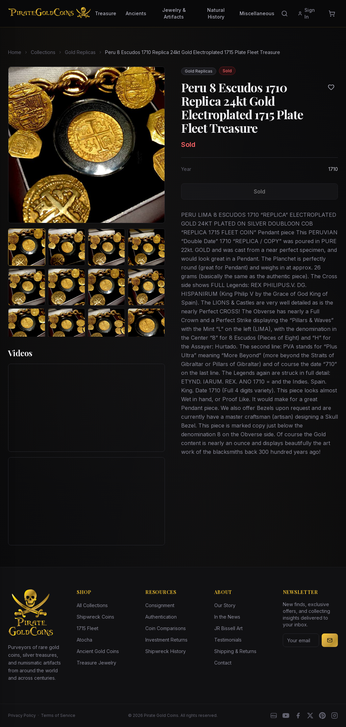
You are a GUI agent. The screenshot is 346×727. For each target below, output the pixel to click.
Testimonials (228, 640)
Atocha (84, 640)
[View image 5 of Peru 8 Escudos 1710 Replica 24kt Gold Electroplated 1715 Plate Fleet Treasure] (26, 287)
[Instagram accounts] (334, 715)
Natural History (216, 13)
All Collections (92, 605)
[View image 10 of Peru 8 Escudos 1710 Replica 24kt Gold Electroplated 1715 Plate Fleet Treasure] (66, 326)
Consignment (159, 605)
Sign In (306, 13)
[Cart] (332, 13)
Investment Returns (166, 640)
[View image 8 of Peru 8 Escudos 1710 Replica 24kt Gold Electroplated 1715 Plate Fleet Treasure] (146, 287)
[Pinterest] (322, 715)
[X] (310, 715)
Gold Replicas (80, 52)
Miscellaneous (257, 13)
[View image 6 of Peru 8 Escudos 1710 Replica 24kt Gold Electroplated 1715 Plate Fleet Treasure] (66, 287)
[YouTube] (285, 715)
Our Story (225, 605)
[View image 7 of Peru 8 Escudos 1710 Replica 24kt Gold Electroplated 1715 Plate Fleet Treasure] (106, 287)
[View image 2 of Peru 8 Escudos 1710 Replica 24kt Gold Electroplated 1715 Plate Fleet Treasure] (66, 247)
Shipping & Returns (235, 651)
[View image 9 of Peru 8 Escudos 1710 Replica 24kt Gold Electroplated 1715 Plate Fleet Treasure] (26, 326)
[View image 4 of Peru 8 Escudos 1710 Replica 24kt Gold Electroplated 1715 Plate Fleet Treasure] (146, 247)
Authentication (161, 617)
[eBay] (273, 715)
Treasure (105, 13)
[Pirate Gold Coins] (49, 13)
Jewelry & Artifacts (174, 13)
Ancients (136, 13)
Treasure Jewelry (96, 663)
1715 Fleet (87, 628)
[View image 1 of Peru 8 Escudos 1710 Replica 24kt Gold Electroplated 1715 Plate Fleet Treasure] (26, 247)
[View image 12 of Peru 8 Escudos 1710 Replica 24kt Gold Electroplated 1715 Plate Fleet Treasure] (146, 326)
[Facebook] (298, 715)
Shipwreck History (165, 651)
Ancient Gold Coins (98, 651)
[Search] (284, 13)
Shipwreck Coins (95, 617)
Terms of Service (58, 715)
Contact (222, 663)
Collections (43, 52)
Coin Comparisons (165, 628)
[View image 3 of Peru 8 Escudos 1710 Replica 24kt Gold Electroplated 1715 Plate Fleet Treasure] (106, 247)
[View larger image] (86, 145)
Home (14, 52)
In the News (227, 617)
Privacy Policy (22, 715)
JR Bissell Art (228, 628)
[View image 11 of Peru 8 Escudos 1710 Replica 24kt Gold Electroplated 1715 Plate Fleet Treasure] (106, 326)
